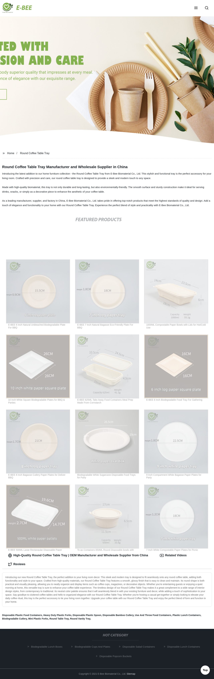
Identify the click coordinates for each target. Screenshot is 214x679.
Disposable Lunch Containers (184, 646)
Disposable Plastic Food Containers (22, 615)
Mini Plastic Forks (38, 618)
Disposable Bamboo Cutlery (118, 615)
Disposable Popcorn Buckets (117, 656)
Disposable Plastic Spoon (87, 615)
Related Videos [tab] (173, 555)
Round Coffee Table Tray (34, 153)
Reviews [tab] (16, 564)
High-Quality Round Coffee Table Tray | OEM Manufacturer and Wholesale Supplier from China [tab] (78, 555)
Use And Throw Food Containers (153, 615)
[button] (196, 8)
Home (10, 153)
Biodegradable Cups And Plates (93, 646)
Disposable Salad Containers (140, 646)
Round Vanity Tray (80, 618)
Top (205, 670)
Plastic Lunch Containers (187, 615)
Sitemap (131, 673)
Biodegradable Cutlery (14, 618)
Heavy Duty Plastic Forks (57, 615)
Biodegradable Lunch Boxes (48, 646)
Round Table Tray (59, 618)
